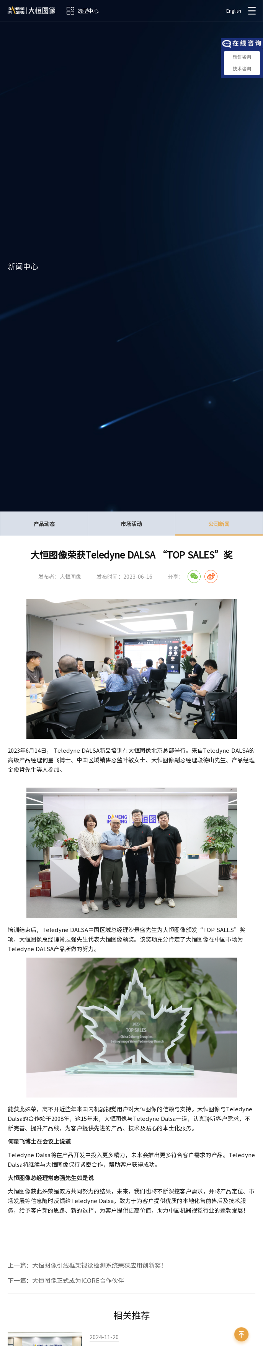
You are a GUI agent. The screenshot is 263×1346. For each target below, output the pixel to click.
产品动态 (44, 524)
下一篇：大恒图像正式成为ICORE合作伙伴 (66, 1280)
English (233, 10)
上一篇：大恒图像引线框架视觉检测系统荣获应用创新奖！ (87, 1265)
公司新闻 (219, 528)
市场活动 (131, 524)
